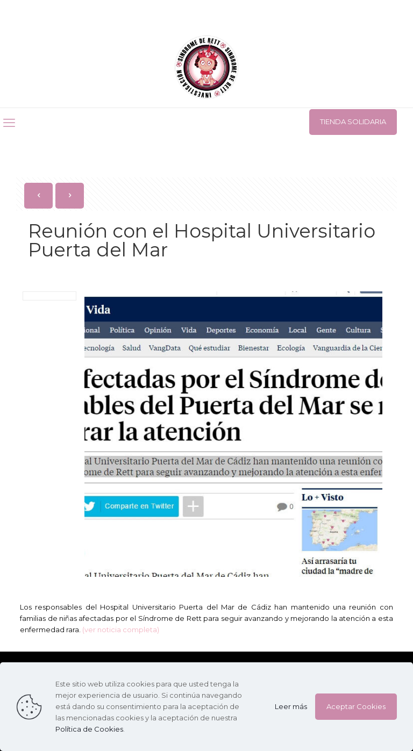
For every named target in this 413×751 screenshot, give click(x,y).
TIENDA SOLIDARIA (353, 121)
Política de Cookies (89, 729)
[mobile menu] (9, 123)
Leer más (291, 706)
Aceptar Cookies (356, 706)
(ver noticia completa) (120, 629)
